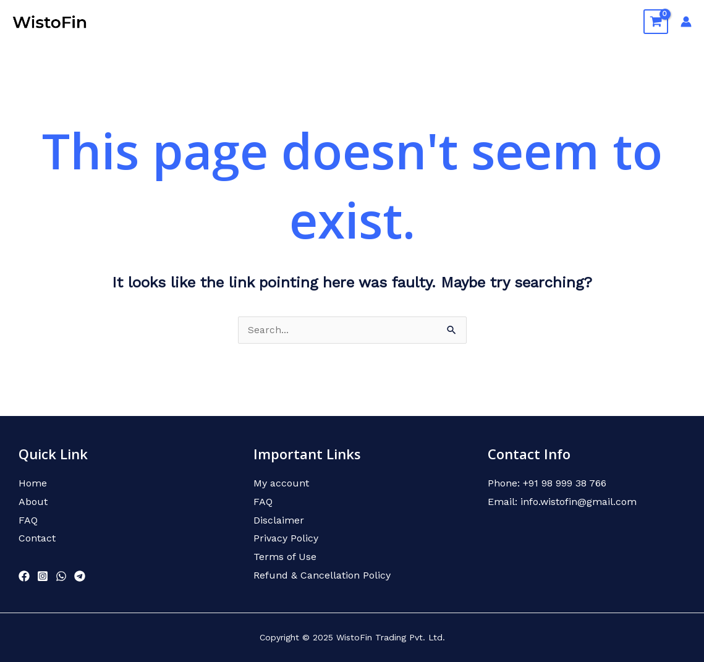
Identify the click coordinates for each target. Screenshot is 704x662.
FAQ (554, 21)
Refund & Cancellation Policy (322, 575)
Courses (505, 21)
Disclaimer (278, 520)
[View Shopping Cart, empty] (655, 21)
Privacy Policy (285, 539)
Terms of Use (284, 557)
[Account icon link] (686, 21)
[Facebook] (24, 576)
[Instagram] (42, 576)
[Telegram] (79, 576)
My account (281, 484)
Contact (602, 21)
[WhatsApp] (61, 576)
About (452, 21)
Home (403, 21)
